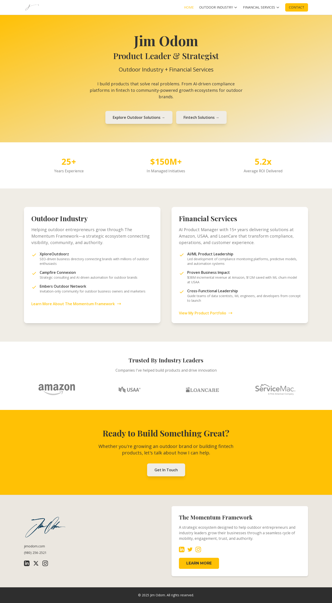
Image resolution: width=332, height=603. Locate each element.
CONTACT (296, 7)
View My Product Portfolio (206, 313)
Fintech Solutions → (201, 117)
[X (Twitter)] (36, 563)
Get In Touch (166, 469)
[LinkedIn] (27, 563)
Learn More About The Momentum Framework (76, 303)
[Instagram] (45, 563)
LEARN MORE (199, 563)
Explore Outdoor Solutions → (139, 117)
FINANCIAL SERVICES (261, 7)
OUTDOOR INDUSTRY (218, 7)
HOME (189, 7)
